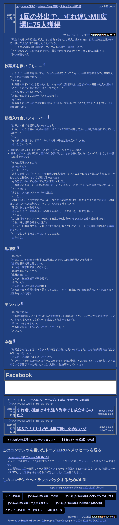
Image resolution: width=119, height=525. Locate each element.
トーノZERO (28, 6)
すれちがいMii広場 (70, 6)
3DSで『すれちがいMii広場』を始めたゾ (51, 429)
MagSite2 (26, 520)
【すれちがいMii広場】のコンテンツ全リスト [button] (30, 439)
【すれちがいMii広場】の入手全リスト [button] (26, 503)
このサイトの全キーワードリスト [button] (23, 510)
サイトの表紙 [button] (12, 496)
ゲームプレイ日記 (48, 6)
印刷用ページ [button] (54, 510)
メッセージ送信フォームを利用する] (28, 457)
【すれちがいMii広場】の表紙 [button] (77, 439)
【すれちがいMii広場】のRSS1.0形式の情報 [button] (77, 503)
